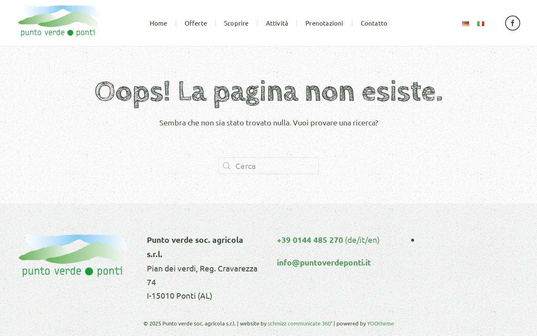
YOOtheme (380, 323)
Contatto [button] (374, 23)
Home (158, 23)
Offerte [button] (196, 23)
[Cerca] (268, 165)
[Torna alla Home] (59, 23)
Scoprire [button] (236, 23)
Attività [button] (277, 23)
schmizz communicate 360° (300, 323)
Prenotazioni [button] (324, 23)
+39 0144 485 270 (310, 239)
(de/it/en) (361, 239)
